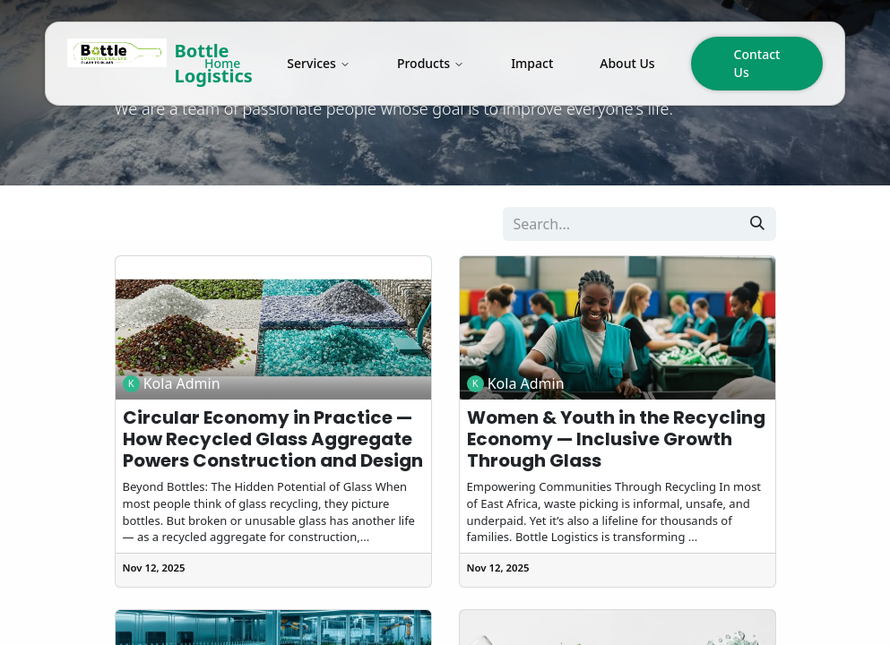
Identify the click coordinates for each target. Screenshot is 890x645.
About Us (627, 63)
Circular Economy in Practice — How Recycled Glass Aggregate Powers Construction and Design (273, 439)
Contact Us (757, 63)
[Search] (757, 224)
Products (430, 63)
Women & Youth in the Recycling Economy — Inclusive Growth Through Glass (616, 439)
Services (318, 63)
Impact (532, 63)
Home (222, 63)
